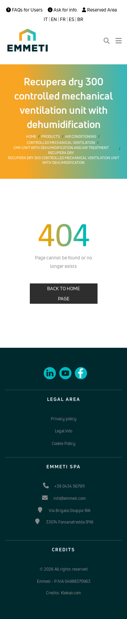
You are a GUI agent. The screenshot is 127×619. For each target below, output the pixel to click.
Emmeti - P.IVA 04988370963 (63, 581)
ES (71, 19)
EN (54, 19)
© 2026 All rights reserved (64, 569)
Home (31, 136)
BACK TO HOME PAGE (63, 293)
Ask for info (62, 10)
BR (80, 19)
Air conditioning (80, 136)
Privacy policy (64, 419)
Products (50, 136)
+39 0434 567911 (69, 486)
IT (46, 19)
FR (63, 19)
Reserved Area (99, 10)
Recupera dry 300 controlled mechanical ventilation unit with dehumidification (63, 160)
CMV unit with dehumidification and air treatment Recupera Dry (61, 150)
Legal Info (63, 431)
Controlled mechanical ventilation (61, 142)
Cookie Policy (64, 443)
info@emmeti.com (70, 498)
